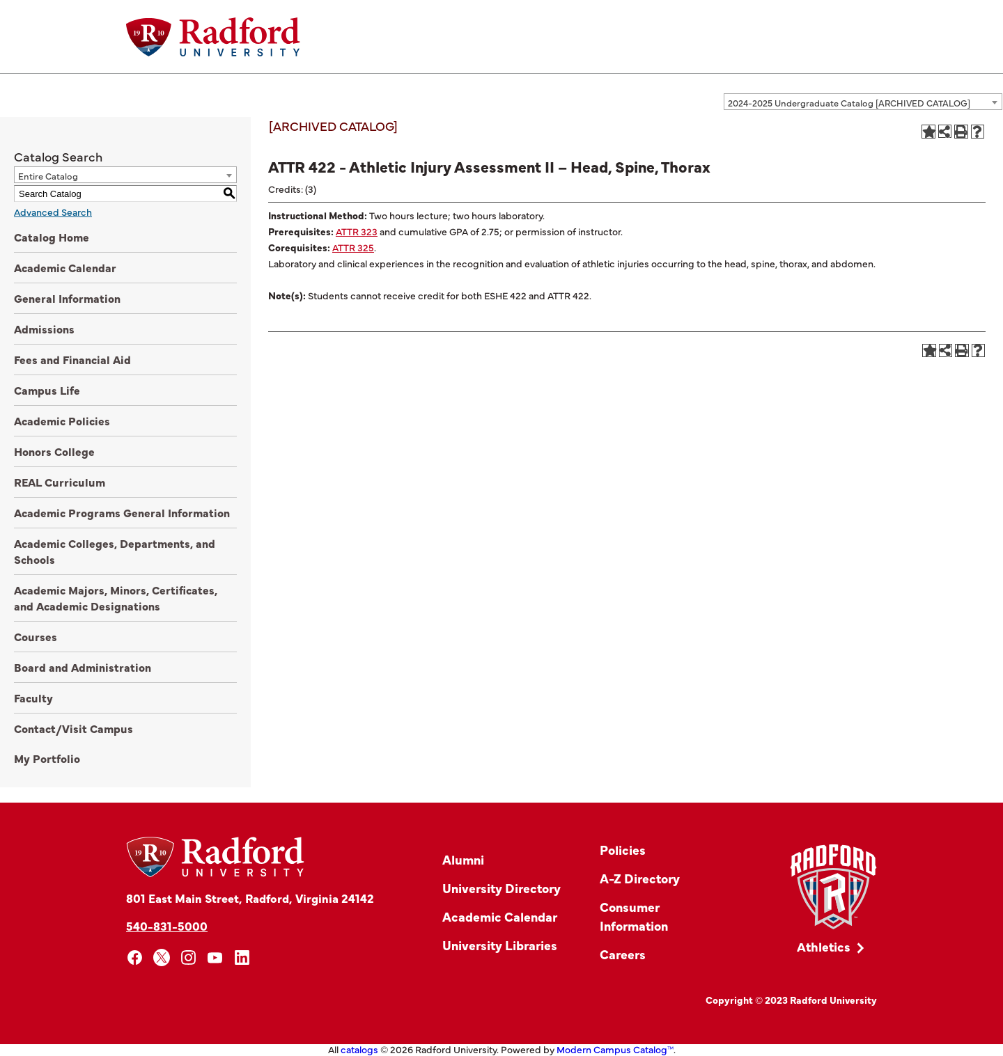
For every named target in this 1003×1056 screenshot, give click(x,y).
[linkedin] (242, 957)
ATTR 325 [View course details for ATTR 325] (353, 247)
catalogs (359, 1049)
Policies (623, 849)
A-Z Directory (640, 878)
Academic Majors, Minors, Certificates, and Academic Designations (115, 597)
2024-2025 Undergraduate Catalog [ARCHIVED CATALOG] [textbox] (849, 102)
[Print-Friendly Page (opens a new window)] (961, 132)
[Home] (213, 36)
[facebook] (134, 957)
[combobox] (863, 101)
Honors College (54, 451)
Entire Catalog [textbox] (48, 175)
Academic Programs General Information (122, 512)
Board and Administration (82, 667)
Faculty (33, 697)
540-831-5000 (167, 925)
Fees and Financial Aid (72, 359)
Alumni (463, 859)
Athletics (823, 946)
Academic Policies (62, 420)
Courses (35, 636)
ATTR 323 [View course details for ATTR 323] (357, 231)
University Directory (501, 888)
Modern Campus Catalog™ (615, 1049)
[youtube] (215, 957)
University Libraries (499, 945)
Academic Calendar (65, 267)
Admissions (44, 328)
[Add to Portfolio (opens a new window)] (928, 132)
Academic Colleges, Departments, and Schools (114, 551)
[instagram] (188, 957)
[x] (162, 957)
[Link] (833, 887)
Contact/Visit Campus (73, 728)
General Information (67, 298)
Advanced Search (53, 212)
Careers (623, 954)
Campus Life (47, 389)
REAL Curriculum (59, 481)
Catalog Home (51, 236)
